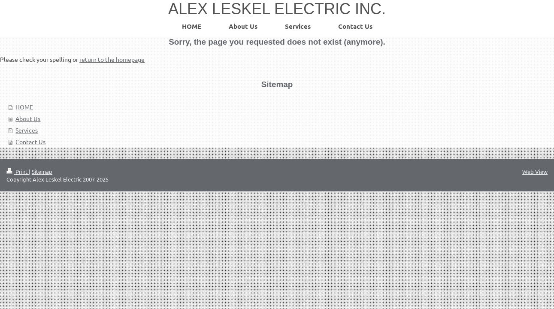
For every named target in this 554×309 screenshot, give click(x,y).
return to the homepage (112, 59)
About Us (27, 118)
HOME (24, 107)
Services (26, 130)
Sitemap (42, 171)
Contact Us (30, 141)
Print (17, 171)
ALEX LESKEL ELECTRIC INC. (277, 9)
